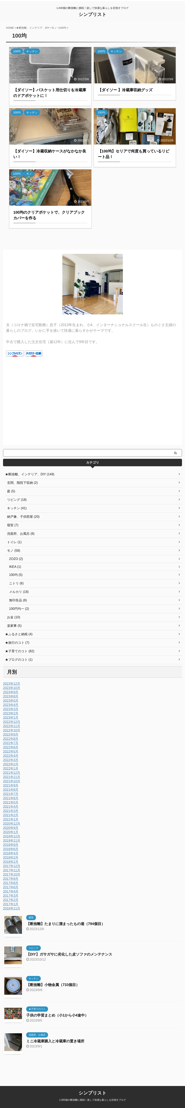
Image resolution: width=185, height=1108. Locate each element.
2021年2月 (11, 815)
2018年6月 (11, 849)
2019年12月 (11, 836)
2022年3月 (11, 760)
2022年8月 (11, 738)
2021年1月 (11, 819)
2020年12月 (11, 823)
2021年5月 (11, 802)
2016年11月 (11, 908)
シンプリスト (93, 14)
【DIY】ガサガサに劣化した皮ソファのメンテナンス (69, 954)
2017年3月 (11, 895)
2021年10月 (11, 781)
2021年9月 (11, 785)
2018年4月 (11, 853)
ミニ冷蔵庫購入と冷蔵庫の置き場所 (55, 1041)
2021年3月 (11, 811)
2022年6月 (11, 747)
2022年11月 (11, 726)
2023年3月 (11, 709)
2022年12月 (11, 722)
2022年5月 (11, 751)
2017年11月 (11, 870)
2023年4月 (11, 705)
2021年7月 (11, 794)
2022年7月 (11, 743)
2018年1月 (11, 861)
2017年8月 (11, 883)
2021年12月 (11, 772)
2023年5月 (11, 700)
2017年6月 (11, 887)
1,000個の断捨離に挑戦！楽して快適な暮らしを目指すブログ (92, 1095)
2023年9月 (11, 692)
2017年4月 (11, 891)
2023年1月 (11, 717)
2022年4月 (11, 755)
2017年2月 (11, 900)
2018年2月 (11, 857)
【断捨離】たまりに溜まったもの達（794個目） (65, 924)
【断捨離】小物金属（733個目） (52, 985)
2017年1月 (11, 904)
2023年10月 (11, 688)
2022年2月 (11, 764)
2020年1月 (11, 832)
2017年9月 (11, 878)
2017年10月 (11, 874)
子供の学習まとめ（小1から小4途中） (57, 1015)
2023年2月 (11, 713)
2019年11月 (11, 840)
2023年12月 (11, 683)
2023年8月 (11, 696)
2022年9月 (11, 734)
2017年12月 (11, 866)
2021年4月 (11, 806)
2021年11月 (11, 777)
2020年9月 (11, 828)
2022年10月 (11, 730)
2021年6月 (11, 798)
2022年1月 (11, 768)
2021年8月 (11, 789)
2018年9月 (11, 844)
